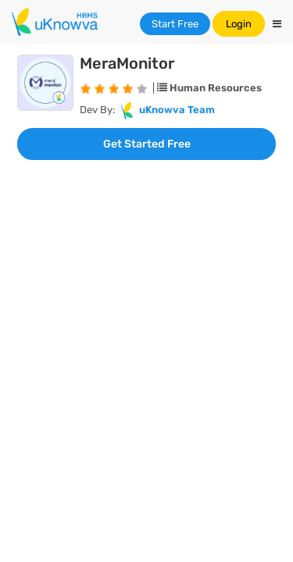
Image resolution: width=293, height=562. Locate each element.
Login (239, 24)
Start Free (175, 24)
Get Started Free (147, 144)
